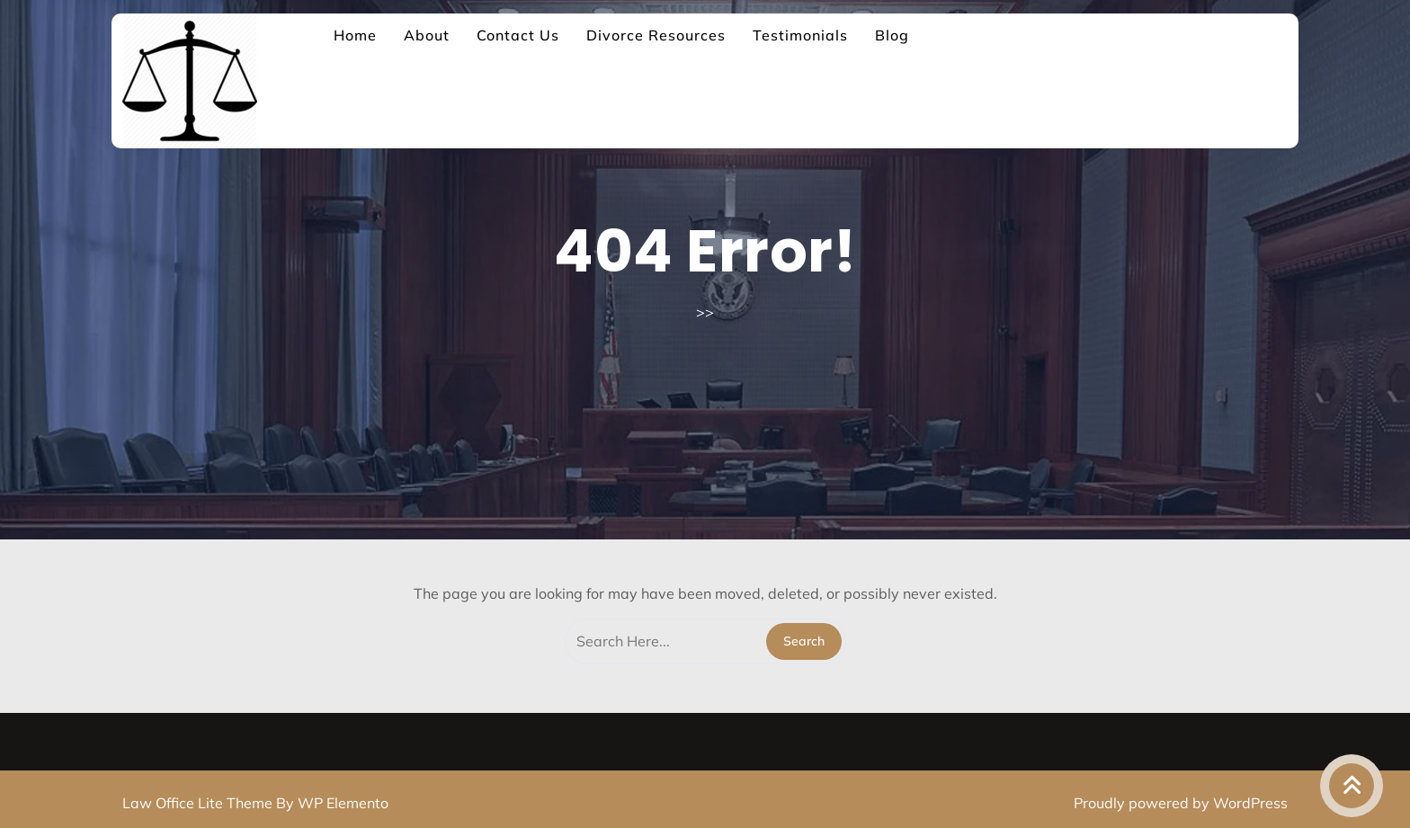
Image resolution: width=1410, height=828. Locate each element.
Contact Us (518, 35)
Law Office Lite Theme (199, 803)
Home (355, 35)
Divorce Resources (656, 35)
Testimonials (800, 35)
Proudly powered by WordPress (1181, 803)
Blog (892, 35)
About (427, 35)
